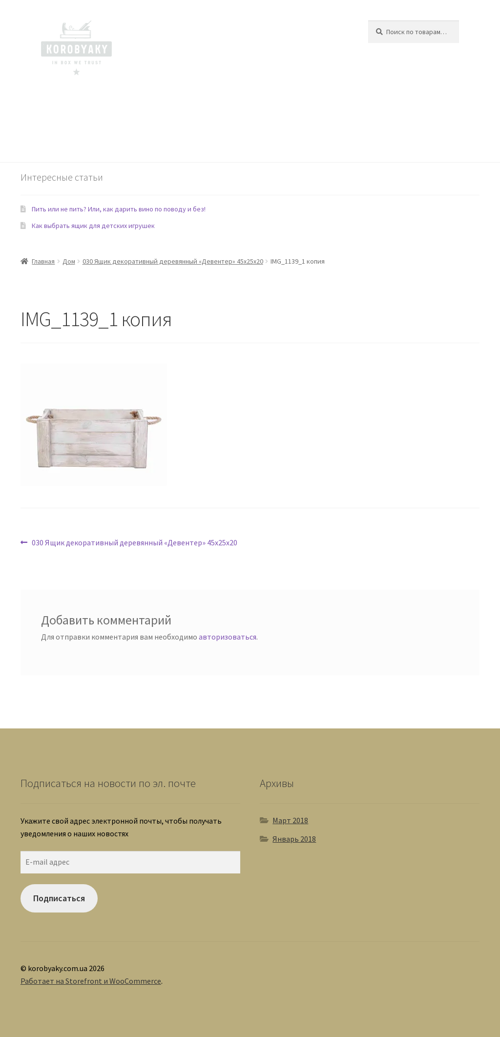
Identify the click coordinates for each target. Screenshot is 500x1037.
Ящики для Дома (65, 104)
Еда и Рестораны (231, 104)
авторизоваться (227, 637)
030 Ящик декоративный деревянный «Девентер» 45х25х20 (173, 261)
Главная (43, 261)
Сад (186, 104)
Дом (68, 261)
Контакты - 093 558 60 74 (79, 142)
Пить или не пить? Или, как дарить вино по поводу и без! (119, 209)
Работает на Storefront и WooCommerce (91, 981)
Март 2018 (290, 820)
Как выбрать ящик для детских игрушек (93, 225)
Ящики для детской (137, 104)
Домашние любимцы (307, 104)
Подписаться (59, 898)
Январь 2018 (294, 839)
